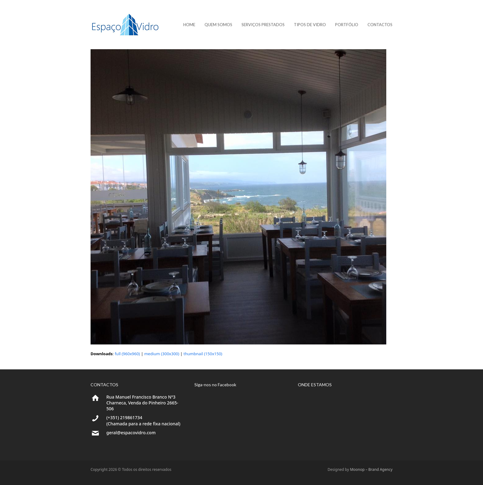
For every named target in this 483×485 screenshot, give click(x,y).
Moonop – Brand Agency (371, 469)
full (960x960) (127, 353)
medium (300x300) (161, 353)
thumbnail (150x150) (203, 353)
